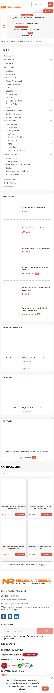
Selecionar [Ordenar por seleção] (6, 474)
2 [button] (27, 368)
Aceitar (45, 688)
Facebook (3, 616)
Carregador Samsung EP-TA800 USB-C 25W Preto (40, 508)
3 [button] (30, 368)
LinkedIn (16, 616)
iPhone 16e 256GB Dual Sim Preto (33, 207)
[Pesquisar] (42, 4)
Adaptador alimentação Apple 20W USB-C (40, 548)
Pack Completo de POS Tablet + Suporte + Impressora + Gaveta (27, 358)
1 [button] (24, 368)
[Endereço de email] (19, 631)
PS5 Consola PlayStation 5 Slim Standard (27, 408)
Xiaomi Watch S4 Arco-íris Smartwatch (35, 228)
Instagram (10, 616)
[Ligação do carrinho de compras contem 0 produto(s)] (48, 11)
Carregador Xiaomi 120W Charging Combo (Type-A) (13, 508)
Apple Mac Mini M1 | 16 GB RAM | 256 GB (36, 248)
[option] (27, 348)
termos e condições (21, 636)
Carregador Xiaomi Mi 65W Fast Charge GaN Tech (13, 548)
